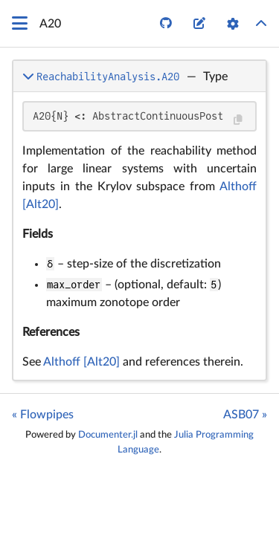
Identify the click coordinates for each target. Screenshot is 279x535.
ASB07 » (245, 415)
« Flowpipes (43, 415)
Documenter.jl (108, 434)
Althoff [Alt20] (81, 362)
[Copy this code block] (237, 120)
